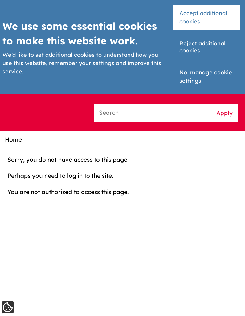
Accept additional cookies (203, 17)
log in (75, 175)
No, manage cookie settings (205, 76)
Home (13, 139)
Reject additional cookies (202, 47)
